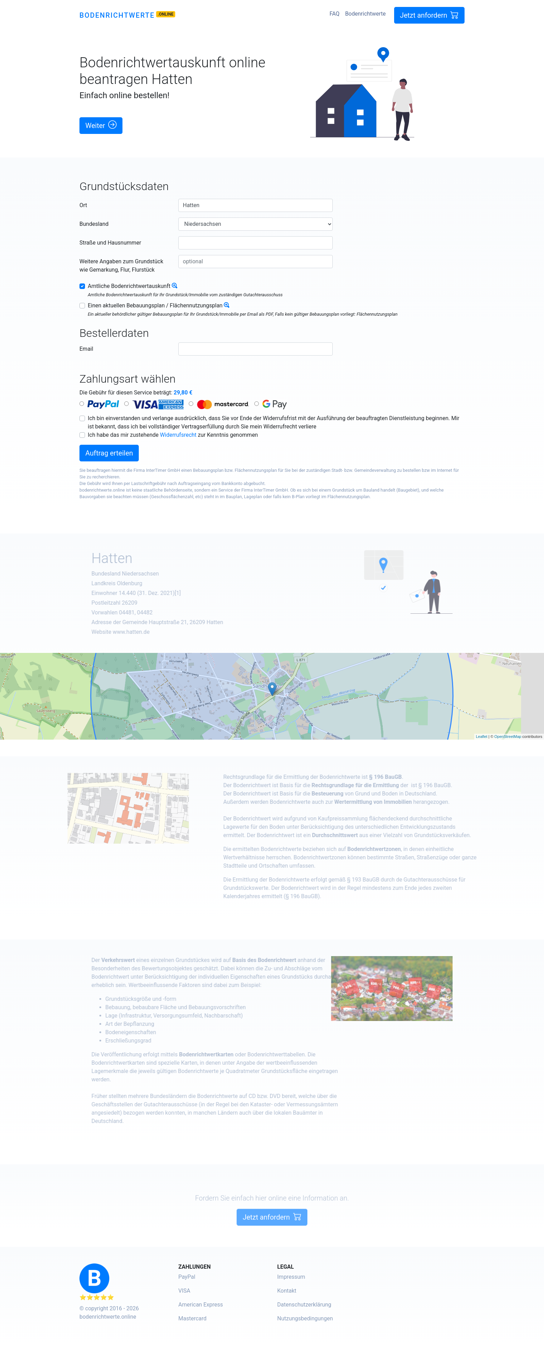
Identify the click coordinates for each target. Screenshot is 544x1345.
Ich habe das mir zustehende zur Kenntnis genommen (173, 435)
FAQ (335, 13)
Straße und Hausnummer (110, 242)
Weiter (101, 125)
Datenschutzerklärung (304, 1304)
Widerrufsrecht (178, 435)
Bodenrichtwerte (117, 15)
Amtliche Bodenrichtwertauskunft (129, 286)
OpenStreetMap (507, 736)
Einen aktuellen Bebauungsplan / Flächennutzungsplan (155, 305)
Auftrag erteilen (109, 453)
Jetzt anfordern (429, 15)
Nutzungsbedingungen (305, 1318)
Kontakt (286, 1290)
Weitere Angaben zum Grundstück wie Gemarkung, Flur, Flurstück (121, 265)
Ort (83, 205)
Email (86, 349)
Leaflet (481, 736)
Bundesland (94, 224)
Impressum (291, 1277)
